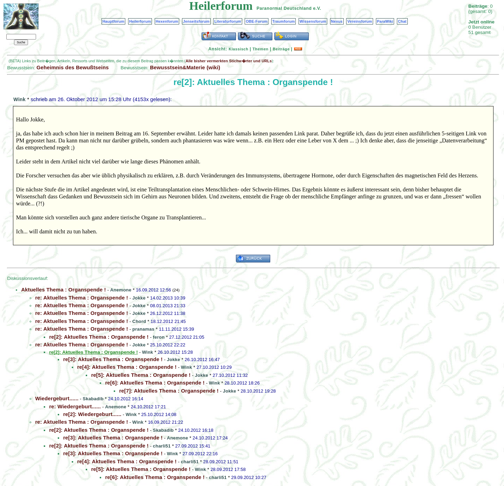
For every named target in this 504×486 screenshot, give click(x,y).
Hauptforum (114, 21)
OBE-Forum (256, 21)
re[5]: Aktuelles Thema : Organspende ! (140, 375)
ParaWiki (385, 21)
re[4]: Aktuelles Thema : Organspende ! (126, 367)
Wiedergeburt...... (56, 398)
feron (159, 337)
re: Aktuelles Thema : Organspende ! (81, 298)
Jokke (139, 298)
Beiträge (281, 49)
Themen (260, 49)
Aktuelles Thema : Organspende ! (63, 290)
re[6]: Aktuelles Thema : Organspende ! (154, 383)
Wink (19, 99)
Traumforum (283, 21)
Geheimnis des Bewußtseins (72, 67)
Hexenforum (167, 21)
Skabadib (93, 398)
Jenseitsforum (196, 21)
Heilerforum (140, 21)
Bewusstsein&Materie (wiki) (185, 67)
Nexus (337, 21)
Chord (139, 321)
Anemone (121, 290)
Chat (402, 21)
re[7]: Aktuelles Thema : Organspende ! (168, 391)
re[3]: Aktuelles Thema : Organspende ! (112, 359)
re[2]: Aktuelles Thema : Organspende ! (98, 337)
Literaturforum (227, 21)
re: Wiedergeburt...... (75, 406)
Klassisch (238, 49)
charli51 (162, 446)
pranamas (143, 329)
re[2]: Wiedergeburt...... (92, 414)
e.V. (317, 8)
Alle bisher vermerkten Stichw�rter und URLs (229, 61)
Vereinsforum (359, 21)
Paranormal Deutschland (284, 8)
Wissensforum (313, 21)
